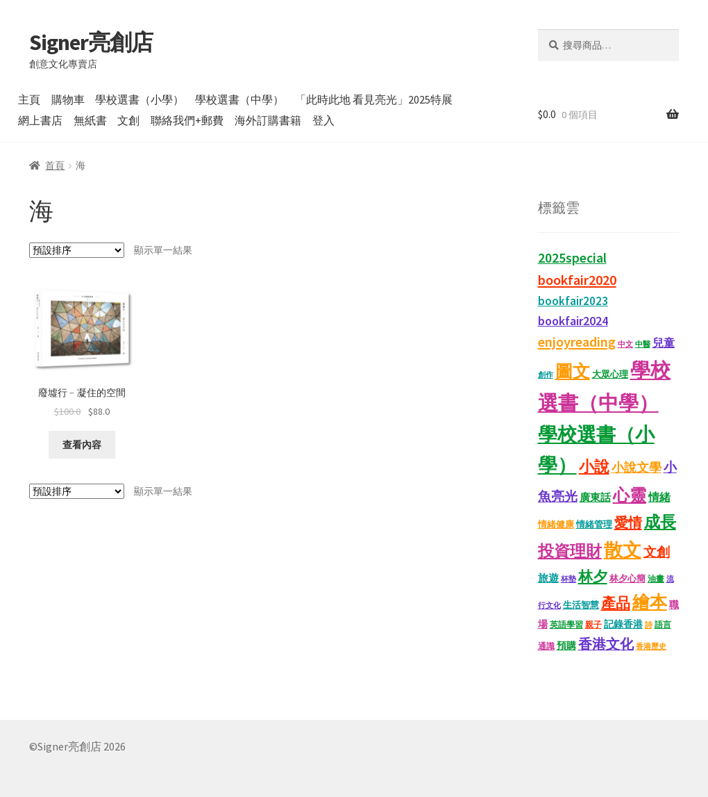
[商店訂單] (76, 250)
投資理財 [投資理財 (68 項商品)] (570, 551)
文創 (128, 120)
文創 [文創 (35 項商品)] (656, 551)
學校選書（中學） (239, 99)
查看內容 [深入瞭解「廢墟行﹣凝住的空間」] (81, 444)
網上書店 (40, 120)
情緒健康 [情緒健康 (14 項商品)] (556, 524)
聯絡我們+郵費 (187, 120)
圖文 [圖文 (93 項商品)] (572, 371)
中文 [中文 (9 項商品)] (625, 344)
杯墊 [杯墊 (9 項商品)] (568, 579)
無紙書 (90, 120)
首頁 (55, 165)
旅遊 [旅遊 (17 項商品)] (548, 578)
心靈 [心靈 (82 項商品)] (629, 495)
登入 (323, 120)
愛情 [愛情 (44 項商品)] (628, 522)
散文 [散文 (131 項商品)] (622, 549)
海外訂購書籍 (268, 120)
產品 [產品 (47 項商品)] (615, 603)
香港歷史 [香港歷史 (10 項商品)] (651, 646)
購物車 (68, 99)
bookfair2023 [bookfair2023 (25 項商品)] (573, 301)
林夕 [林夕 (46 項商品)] (592, 577)
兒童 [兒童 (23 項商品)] (663, 343)
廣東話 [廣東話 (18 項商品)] (595, 497)
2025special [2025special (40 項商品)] (572, 257)
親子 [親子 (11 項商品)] (593, 624)
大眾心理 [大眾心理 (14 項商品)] (610, 374)
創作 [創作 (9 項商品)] (545, 374)
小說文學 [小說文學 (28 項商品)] (636, 467)
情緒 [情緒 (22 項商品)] (659, 497)
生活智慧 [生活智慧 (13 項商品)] (581, 605)
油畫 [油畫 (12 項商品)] (656, 578)
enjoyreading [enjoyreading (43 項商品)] (577, 342)
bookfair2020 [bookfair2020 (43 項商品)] (577, 280)
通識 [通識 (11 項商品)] (546, 646)
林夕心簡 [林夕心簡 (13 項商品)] (627, 578)
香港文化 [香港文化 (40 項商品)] (606, 644)
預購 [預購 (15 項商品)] (566, 646)
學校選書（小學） (139, 99)
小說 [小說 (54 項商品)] (594, 466)
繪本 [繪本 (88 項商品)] (649, 602)
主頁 (29, 99)
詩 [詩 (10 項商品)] (648, 625)
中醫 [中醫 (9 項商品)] (642, 344)
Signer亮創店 (91, 42)
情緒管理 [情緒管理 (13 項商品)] (594, 524)
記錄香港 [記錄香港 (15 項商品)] (623, 624)
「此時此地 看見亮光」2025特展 (374, 99)
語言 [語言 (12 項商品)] (663, 624)
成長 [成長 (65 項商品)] (660, 521)
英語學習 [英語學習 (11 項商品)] (566, 624)
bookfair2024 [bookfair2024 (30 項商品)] (573, 321)
